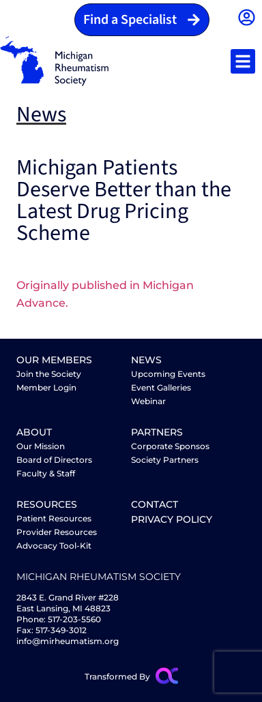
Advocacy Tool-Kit (53, 545)
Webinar (148, 401)
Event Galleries (161, 387)
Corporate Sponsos (170, 446)
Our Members (54, 360)
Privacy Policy (171, 519)
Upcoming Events (168, 374)
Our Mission (40, 446)
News (146, 360)
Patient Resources (53, 518)
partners (157, 432)
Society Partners (165, 460)
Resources (46, 504)
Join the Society (48, 374)
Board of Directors (54, 460)
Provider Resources (56, 532)
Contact (154, 504)
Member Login (46, 387)
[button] (243, 61)
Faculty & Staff (45, 473)
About (34, 432)
